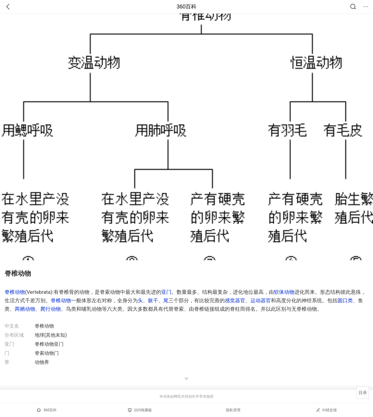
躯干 (153, 300)
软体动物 (284, 292)
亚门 (166, 292)
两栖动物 (25, 309)
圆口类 (345, 300)
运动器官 (260, 300)
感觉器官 (235, 300)
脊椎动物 (15, 292)
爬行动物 (50, 309)
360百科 (186, 7)
